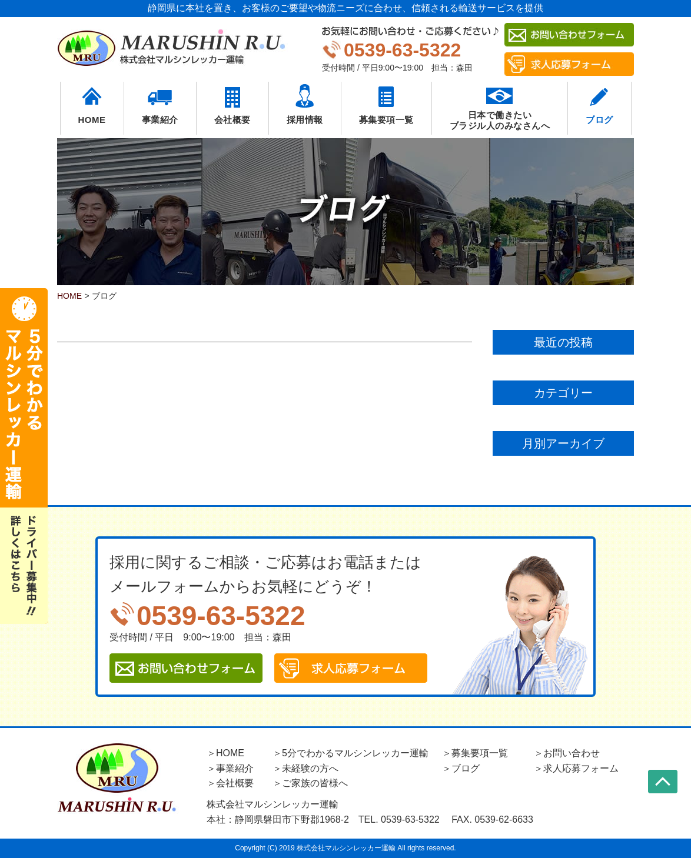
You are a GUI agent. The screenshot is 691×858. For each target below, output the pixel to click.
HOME (92, 120)
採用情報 (305, 120)
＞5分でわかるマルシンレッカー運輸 (350, 753)
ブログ (599, 120)
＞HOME (225, 753)
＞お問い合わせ (567, 753)
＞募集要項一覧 (475, 753)
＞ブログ (461, 768)
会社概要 (232, 120)
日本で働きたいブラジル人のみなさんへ (500, 120)
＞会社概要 (230, 783)
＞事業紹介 (230, 768)
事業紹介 (160, 120)
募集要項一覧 (386, 120)
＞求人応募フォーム (576, 768)
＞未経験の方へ (305, 768)
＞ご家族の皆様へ (310, 783)
